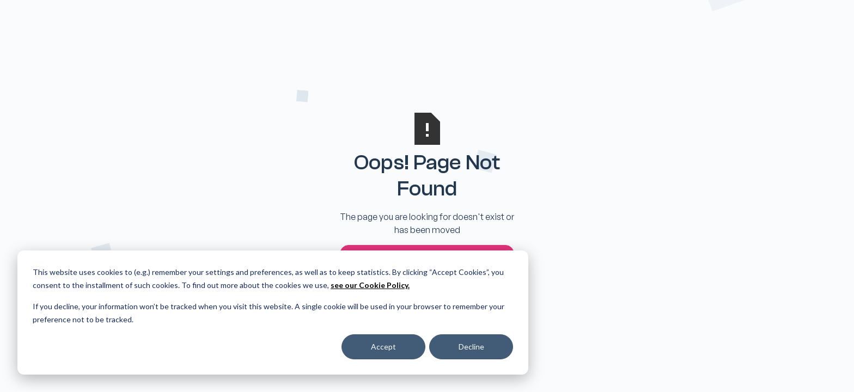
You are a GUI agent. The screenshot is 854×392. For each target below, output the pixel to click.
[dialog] (272, 312)
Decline (471, 346)
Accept (383, 346)
